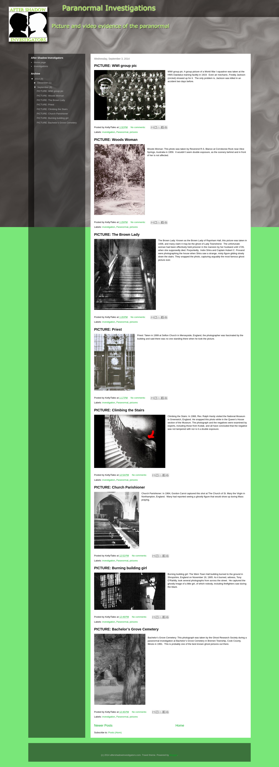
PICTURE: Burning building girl (120, 568)
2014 (37, 79)
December (43, 82)
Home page (40, 62)
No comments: (138, 127)
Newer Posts (103, 725)
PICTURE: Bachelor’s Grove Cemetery (126, 629)
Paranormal (122, 132)
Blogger (173, 755)
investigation (108, 132)
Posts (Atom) (115, 732)
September (43, 87)
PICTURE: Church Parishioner (119, 487)
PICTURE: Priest (108, 329)
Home (179, 725)
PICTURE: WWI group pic (115, 66)
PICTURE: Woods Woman (116, 140)
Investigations (41, 66)
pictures (134, 132)
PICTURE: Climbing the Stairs (119, 410)
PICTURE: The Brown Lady (117, 234)
